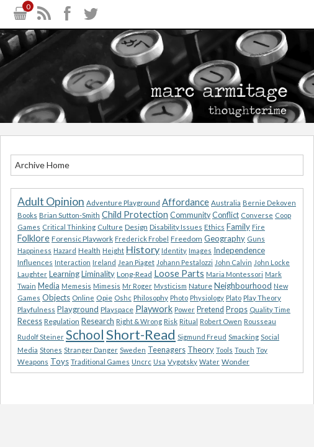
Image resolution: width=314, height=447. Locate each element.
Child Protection (135, 214)
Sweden (133, 350)
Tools (224, 350)
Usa (159, 362)
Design (136, 227)
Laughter (32, 274)
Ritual (188, 321)
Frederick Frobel (142, 239)
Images (200, 250)
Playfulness (36, 309)
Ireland (104, 262)
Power (184, 309)
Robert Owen (221, 321)
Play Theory (262, 298)
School (85, 334)
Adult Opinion (50, 201)
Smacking (243, 337)
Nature (200, 286)
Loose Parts (179, 273)
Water (209, 362)
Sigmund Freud (202, 337)
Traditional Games (100, 362)
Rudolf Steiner (40, 337)
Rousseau (260, 321)
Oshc (123, 298)
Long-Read (134, 274)
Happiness (34, 250)
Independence (239, 250)
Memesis (76, 286)
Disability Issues (176, 227)
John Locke (272, 262)
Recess (29, 321)
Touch (244, 350)
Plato (233, 298)
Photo (179, 298)
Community (190, 215)
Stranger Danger (91, 350)
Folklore (33, 238)
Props (237, 309)
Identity (174, 250)
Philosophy (150, 298)
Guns (256, 239)
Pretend (210, 309)
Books (27, 215)
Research (97, 321)
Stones (51, 350)
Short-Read (141, 334)
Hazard (64, 250)
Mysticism (170, 286)
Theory (200, 349)
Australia (226, 203)
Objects (56, 297)
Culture (110, 227)
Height (113, 250)
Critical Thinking (69, 227)
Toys (59, 361)
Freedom (186, 238)
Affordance (185, 201)
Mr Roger (137, 286)
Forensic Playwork (82, 238)
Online (83, 298)
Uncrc (141, 362)
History (142, 249)
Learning (64, 274)
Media (49, 286)
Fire (258, 227)
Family (238, 227)
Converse (257, 215)
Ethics (214, 227)
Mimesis (106, 286)
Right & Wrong (139, 321)
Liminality (98, 274)
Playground (78, 309)
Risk (170, 321)
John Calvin (233, 262)
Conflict (225, 215)
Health (89, 250)
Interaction (73, 262)
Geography (224, 238)
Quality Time (269, 309)
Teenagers (167, 349)
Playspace (117, 309)
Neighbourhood (243, 286)
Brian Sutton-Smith (69, 215)
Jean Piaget (136, 262)
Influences (35, 262)
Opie (104, 297)
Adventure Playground (123, 203)
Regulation (61, 321)
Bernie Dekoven (269, 203)
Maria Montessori (234, 274)
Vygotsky (182, 362)
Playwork (154, 309)
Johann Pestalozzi (184, 262)
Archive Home (42, 165)
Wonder (235, 361)
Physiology (207, 298)
